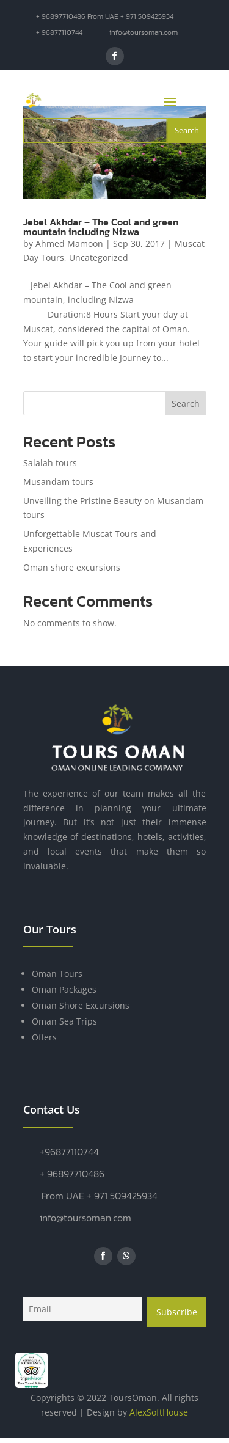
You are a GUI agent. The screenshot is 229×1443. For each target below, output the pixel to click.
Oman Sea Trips (64, 1021)
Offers (44, 1037)
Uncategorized (98, 257)
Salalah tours (50, 463)
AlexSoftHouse (158, 1412)
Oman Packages (64, 989)
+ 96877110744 (59, 32)
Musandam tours (58, 482)
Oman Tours (57, 973)
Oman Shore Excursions (80, 1005)
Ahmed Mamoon (69, 243)
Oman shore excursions (71, 567)
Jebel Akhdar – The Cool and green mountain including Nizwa (100, 226)
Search (186, 403)
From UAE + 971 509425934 (100, 1195)
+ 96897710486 (72, 1173)
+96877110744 (69, 1151)
